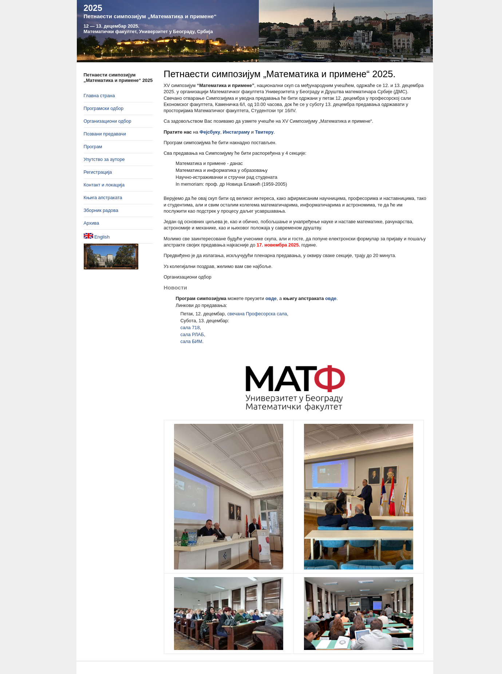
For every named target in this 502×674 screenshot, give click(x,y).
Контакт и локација (104, 185)
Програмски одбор (104, 108)
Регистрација (98, 172)
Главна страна (99, 95)
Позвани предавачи (105, 134)
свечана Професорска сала (257, 313)
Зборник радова (101, 210)
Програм (93, 146)
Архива (91, 223)
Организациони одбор (107, 121)
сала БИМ (191, 341)
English (97, 236)
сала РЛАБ (192, 334)
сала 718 (190, 327)
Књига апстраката (103, 197)
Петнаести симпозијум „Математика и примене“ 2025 (118, 77)
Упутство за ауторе (104, 159)
